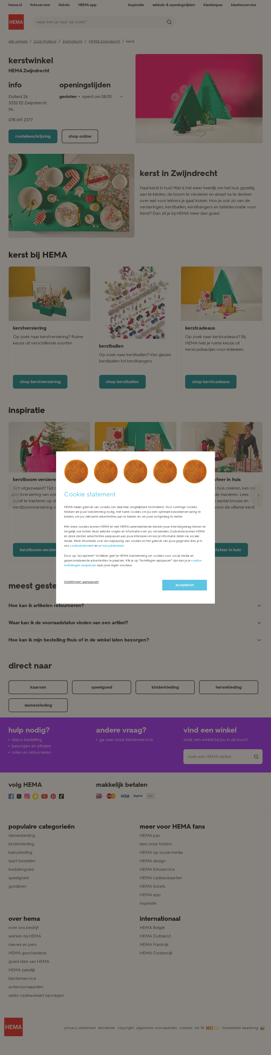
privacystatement (111, 545)
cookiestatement (82, 545)
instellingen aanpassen (81, 582)
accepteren (184, 585)
